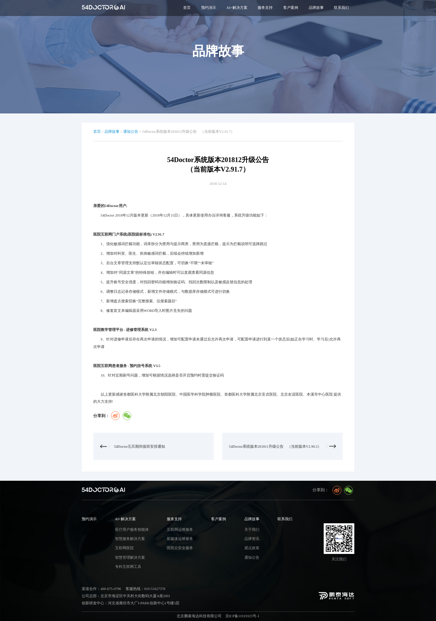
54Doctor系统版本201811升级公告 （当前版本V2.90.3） (275, 446)
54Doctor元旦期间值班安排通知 (139, 446)
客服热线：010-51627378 (145, 589)
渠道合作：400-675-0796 (101, 589)
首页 (187, 8)
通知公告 (130, 131)
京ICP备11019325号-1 (242, 616)
